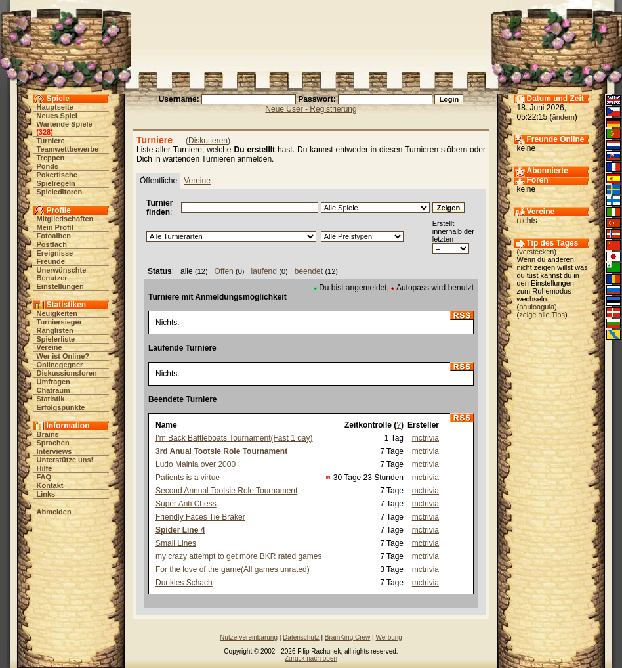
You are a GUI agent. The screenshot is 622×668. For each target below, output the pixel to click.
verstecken (536, 252)
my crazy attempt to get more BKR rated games (238, 556)
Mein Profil (55, 227)
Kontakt (50, 485)
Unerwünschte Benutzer (62, 274)
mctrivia (425, 438)
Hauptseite (55, 107)
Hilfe (44, 468)
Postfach (52, 244)
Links (46, 494)
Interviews (54, 451)
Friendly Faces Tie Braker (200, 517)
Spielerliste (56, 339)
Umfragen (53, 382)
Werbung (388, 637)
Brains (48, 434)
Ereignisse (55, 253)
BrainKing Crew (347, 637)
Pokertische (57, 175)
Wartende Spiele (65, 124)
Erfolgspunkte (61, 407)
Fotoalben (54, 236)
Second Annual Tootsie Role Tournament (226, 490)
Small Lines (176, 543)
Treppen (51, 158)
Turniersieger (60, 322)
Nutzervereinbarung (249, 637)
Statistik (51, 399)
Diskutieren (208, 140)
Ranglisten (55, 330)
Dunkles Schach (184, 582)
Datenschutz (301, 637)
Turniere (51, 141)
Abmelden (54, 512)
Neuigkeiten (57, 313)
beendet (309, 271)
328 (45, 132)
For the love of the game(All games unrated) (233, 569)
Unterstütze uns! (65, 460)
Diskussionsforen (67, 373)
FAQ (44, 477)
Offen (224, 271)
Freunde (51, 261)
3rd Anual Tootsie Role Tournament (221, 451)
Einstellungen (60, 286)
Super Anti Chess (186, 503)
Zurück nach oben (311, 658)
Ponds (48, 166)
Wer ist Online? (63, 356)
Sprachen (53, 443)
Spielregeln (56, 183)
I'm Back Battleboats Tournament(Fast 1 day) (234, 438)
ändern (563, 117)
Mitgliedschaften (65, 219)
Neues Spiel (57, 116)
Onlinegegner (60, 364)
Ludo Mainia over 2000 (196, 464)
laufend (264, 271)
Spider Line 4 (180, 530)
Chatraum (53, 390)
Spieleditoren (60, 192)
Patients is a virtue (188, 477)
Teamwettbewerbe (68, 149)
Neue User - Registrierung (310, 109)
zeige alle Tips (542, 315)
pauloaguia (536, 307)
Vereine (49, 347)
